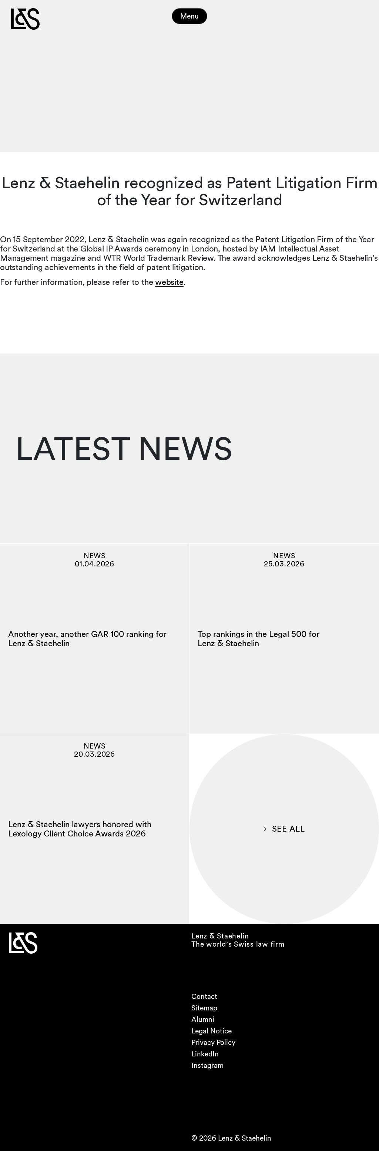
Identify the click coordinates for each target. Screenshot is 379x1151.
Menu (189, 16)
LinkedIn (205, 1054)
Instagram (207, 1065)
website (169, 282)
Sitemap (204, 1008)
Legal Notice (211, 1031)
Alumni (202, 1019)
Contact (204, 996)
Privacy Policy (213, 1042)
